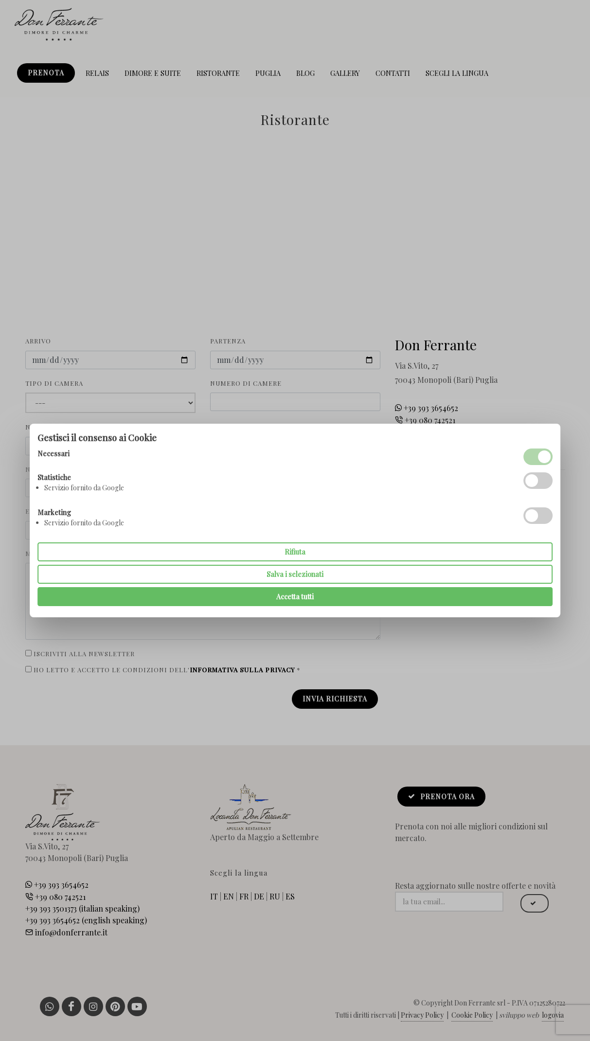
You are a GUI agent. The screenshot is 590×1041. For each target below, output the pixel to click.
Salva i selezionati (295, 574)
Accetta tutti (295, 596)
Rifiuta (295, 551)
